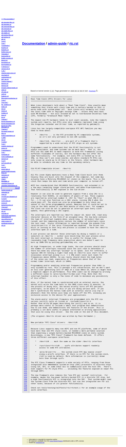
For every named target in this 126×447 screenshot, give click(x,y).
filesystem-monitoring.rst (9, 98)
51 (26, 202)
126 (25, 360)
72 (26, 247)
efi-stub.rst (4, 92)
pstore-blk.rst (5, 169)
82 (26, 268)
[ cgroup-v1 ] (5, 66)
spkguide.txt (5, 192)
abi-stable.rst (5, 33)
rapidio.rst (4, 177)
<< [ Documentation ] (8, 19)
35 (26, 169)
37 (26, 173)
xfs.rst (3, 225)
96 (26, 297)
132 (25, 373)
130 (25, 369)
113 (25, 333)
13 (26, 122)
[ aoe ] (3, 43)
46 (26, 192)
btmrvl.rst (4, 60)
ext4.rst (3, 94)
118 (25, 344)
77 (26, 257)
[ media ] (4, 142)
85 (26, 274)
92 (26, 289)
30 (26, 158)
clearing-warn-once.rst (8, 73)
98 (26, 301)
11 (26, 118)
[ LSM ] (3, 138)
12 (26, 120)
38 (26, 175)
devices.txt (4, 85)
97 (26, 299)
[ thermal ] (4, 207)
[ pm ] (3, 165)
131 (25, 371)
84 (26, 272)
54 (26, 209)
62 (26, 226)
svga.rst (3, 194)
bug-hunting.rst (6, 64)
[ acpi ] (3, 41)
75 (26, 253)
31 (26, 160)
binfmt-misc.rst (6, 52)
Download (93, 91)
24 (26, 145)
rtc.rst (73, 43)
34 (26, 166)
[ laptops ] (4, 129)
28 (26, 154)
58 (26, 217)
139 (25, 388)
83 (26, 270)
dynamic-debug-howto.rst (9, 88)
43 (26, 185)
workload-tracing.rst (7, 223)
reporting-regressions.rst (9, 185)
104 (25, 314)
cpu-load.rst (5, 75)
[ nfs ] (3, 152)
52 (26, 204)
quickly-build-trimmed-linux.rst (8, 172)
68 (26, 238)
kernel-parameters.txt (8, 123)
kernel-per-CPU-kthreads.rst (6, 126)
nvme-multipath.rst (7, 156)
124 (25, 356)
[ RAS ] (3, 179)
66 (26, 234)
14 (26, 124)
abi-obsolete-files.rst (7, 22)
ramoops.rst (5, 175)
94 (26, 293)
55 (26, 211)
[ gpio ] (3, 100)
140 (25, 390)
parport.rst (4, 159)
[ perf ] (3, 161)
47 (26, 194)
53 (26, 207)
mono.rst (4, 148)
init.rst (3, 109)
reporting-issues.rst (7, 183)
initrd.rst (4, 111)
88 (26, 280)
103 (25, 312)
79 (26, 261)
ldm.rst (3, 133)
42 (26, 183)
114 (25, 335)
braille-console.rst (7, 58)
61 (26, 223)
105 (25, 316)
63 (26, 228)
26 (26, 150)
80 (26, 263)
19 (26, 135)
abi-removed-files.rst (7, 26)
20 (26, 137)
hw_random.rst (6, 104)
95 (26, 295)
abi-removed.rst (6, 29)
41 (26, 181)
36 (26, 171)
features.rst (5, 96)
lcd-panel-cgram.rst (7, 131)
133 (25, 375)
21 (26, 139)
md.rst (3, 140)
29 (26, 156)
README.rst (5, 181)
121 (25, 350)
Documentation (33, 43)
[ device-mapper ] (6, 81)
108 (25, 323)
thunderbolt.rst (6, 209)
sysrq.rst (4, 203)
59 (26, 219)
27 (26, 152)
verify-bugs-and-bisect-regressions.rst (8, 216)
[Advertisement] (60, 20)
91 (26, 287)
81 (26, 266)
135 (25, 379)
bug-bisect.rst (5, 62)
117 (25, 341)
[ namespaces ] (6, 150)
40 (26, 179)
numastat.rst (5, 154)
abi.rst (3, 39)
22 (26, 141)
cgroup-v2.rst (5, 69)
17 (26, 131)
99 (26, 304)
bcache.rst (4, 47)
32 (26, 162)
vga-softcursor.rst (7, 219)
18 (26, 133)
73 (26, 249)
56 (26, 213)
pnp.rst (3, 167)
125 (25, 358)
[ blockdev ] (5, 54)
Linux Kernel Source (56, 441)
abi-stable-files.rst (7, 31)
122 (25, 352)
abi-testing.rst (5, 37)
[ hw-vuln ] (4, 102)
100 (25, 306)
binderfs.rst (5, 50)
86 (26, 276)
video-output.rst (6, 221)
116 (25, 339)
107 (25, 320)
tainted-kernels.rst (7, 205)
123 (25, 354)
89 (26, 282)
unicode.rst (5, 213)
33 (26, 164)
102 (25, 310)
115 (25, 337)
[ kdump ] (4, 119)
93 (26, 291)
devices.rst (4, 83)
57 (26, 215)
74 (26, 251)
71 (26, 245)
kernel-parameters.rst (8, 121)
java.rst (3, 115)
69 (26, 240)
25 (26, 148)
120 (25, 348)
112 (25, 331)
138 (25, 386)
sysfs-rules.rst (5, 201)
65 (26, 232)
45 (26, 190)
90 (26, 285)
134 (25, 377)
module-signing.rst (7, 146)
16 (26, 129)
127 (25, 363)
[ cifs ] (3, 71)
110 (25, 327)
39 (26, 177)
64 (26, 230)
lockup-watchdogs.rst (8, 135)
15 (26, 126)
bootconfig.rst (5, 56)
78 (26, 259)
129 (25, 367)
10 (26, 116)
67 (26, 236)
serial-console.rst (6, 190)
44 (26, 188)
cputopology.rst (6, 77)
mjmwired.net (40, 442)
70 (26, 242)
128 (25, 365)
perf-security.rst (6, 163)
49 (26, 198)
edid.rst (3, 90)
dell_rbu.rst (5, 79)
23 (26, 143)
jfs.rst (3, 117)
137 (25, 384)
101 (25, 308)
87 (26, 278)
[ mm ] (3, 144)
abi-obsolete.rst (6, 24)
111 (25, 329)
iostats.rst (4, 113)
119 (25, 346)
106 (25, 318)
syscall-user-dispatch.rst (9, 196)
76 (26, 255)
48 (26, 196)
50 (26, 200)
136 (25, 382)
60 (26, 221)
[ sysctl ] (4, 199)
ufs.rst (3, 211)
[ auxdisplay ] (5, 45)
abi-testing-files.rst (7, 35)
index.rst (4, 107)
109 (25, 325)
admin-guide (57, 43)
